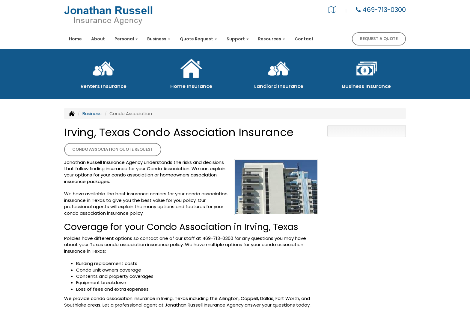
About (98, 39)
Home (75, 39)
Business (92, 113)
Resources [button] (271, 39)
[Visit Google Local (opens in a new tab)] (332, 10)
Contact (304, 39)
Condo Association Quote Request (112, 149)
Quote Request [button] (198, 39)
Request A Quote (379, 39)
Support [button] (238, 39)
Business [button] (158, 39)
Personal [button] (126, 39)
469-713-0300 (384, 9)
